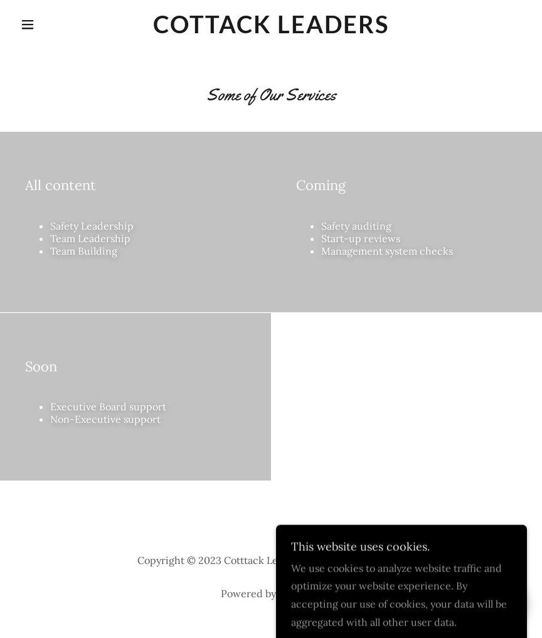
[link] (271, 29)
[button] (53, 24)
